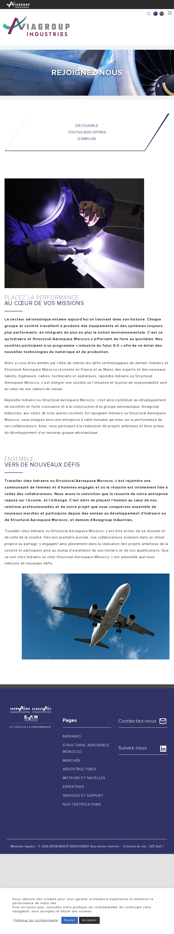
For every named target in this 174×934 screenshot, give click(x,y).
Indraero (72, 736)
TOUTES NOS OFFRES (87, 132)
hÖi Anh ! (157, 846)
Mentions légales (22, 846)
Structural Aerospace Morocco (86, 748)
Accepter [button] (89, 920)
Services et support (83, 795)
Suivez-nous (132, 748)
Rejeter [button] (69, 920)
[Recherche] (149, 13)
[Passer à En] (162, 14)
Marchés (71, 760)
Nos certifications (82, 804)
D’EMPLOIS (87, 139)
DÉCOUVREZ (87, 125)
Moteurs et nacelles (84, 778)
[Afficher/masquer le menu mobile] (170, 13)
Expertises (73, 787)
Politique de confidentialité (36, 920)
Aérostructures (79, 769)
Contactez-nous (137, 721)
